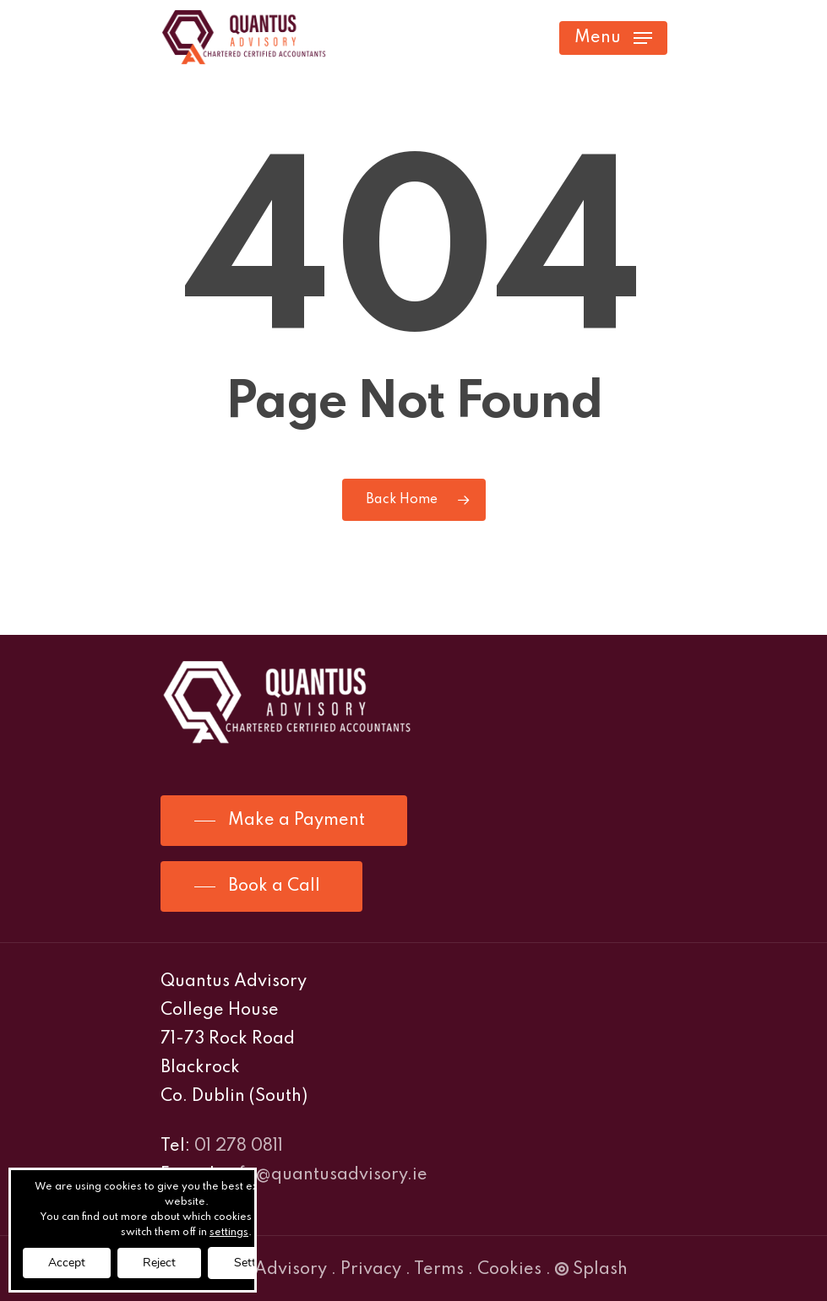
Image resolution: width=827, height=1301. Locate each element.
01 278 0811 (238, 1146)
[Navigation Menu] (613, 38)
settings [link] (228, 1233)
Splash (591, 1269)
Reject (159, 1263)
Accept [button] (66, 1263)
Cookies (509, 1269)
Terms (439, 1269)
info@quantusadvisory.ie (325, 1175)
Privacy (370, 1269)
